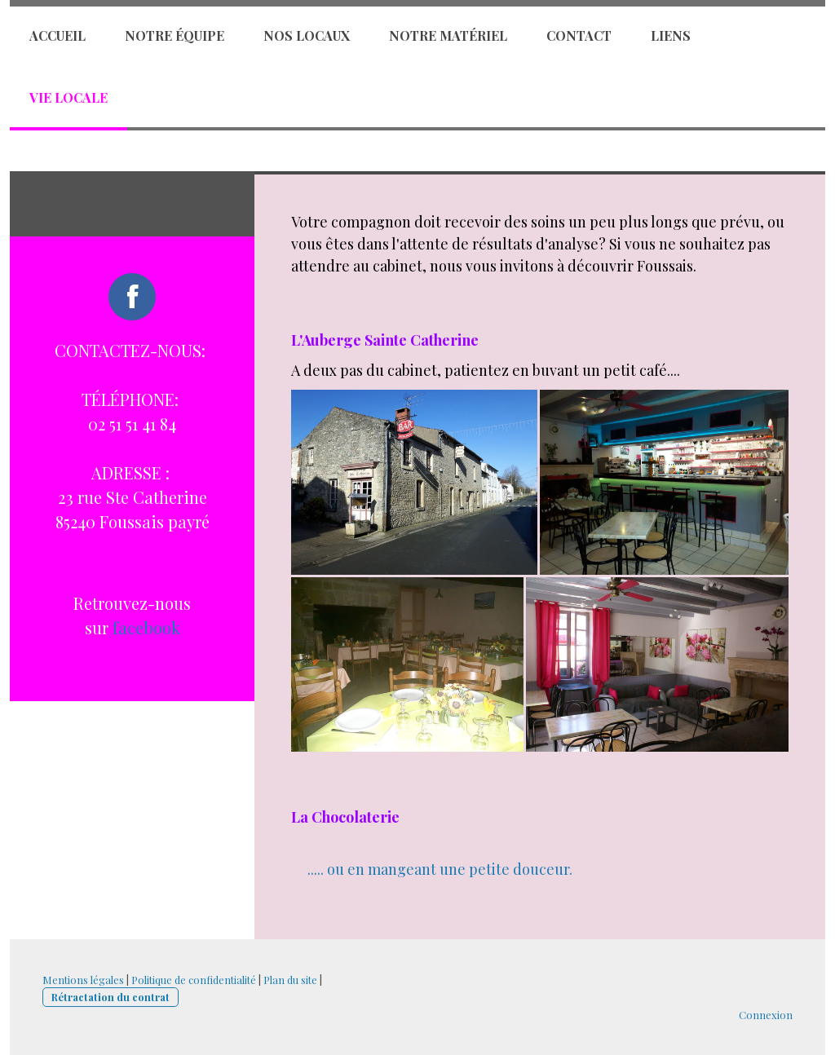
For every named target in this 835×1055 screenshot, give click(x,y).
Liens (671, 35)
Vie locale (68, 97)
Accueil (57, 35)
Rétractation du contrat (110, 997)
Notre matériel (448, 35)
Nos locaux (306, 35)
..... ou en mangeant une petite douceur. (439, 869)
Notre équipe (174, 35)
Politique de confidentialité (193, 980)
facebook (146, 627)
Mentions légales (83, 980)
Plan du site (290, 980)
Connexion (766, 1015)
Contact (579, 35)
